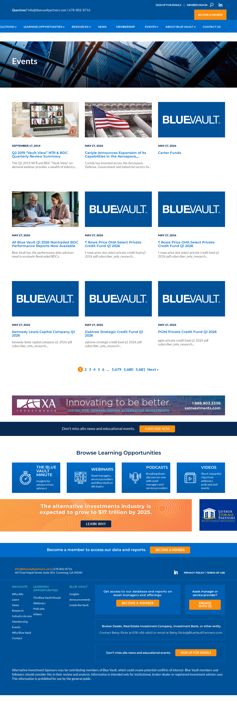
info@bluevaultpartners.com (47, 10)
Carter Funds (169, 163)
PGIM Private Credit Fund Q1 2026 (187, 342)
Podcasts (38, 618)
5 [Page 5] (99, 379)
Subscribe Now (157, 438)
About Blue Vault (179, 26)
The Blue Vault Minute (47, 607)
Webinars (39, 613)
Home (17, 45)
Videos (37, 624)
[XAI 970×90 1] (118, 424)
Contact (17, 648)
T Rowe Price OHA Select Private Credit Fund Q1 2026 (113, 254)
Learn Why (96, 534)
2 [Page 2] (85, 379)
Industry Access (22, 626)
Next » (153, 379)
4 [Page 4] (94, 379)
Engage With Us (205, 614)
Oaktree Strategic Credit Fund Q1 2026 (114, 343)
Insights (74, 604)
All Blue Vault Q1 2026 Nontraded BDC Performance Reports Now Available (45, 254)
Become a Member (210, 14)
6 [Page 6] (103, 379)
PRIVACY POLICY (194, 582)
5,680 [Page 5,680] (128, 379)
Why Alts (17, 604)
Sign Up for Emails (168, 5)
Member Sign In (197, 5)
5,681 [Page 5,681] (140, 379)
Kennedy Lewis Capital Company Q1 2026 (43, 343)
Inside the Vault (78, 615)
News (102, 26)
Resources (80, 26)
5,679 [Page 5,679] (116, 379)
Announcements (79, 609)
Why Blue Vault (21, 642)
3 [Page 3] (90, 379)
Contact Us (211, 26)
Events (150, 26)
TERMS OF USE (216, 582)
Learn (15, 609)
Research (18, 620)
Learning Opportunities (43, 26)
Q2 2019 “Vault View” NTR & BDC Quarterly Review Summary (40, 164)
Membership (125, 26)
